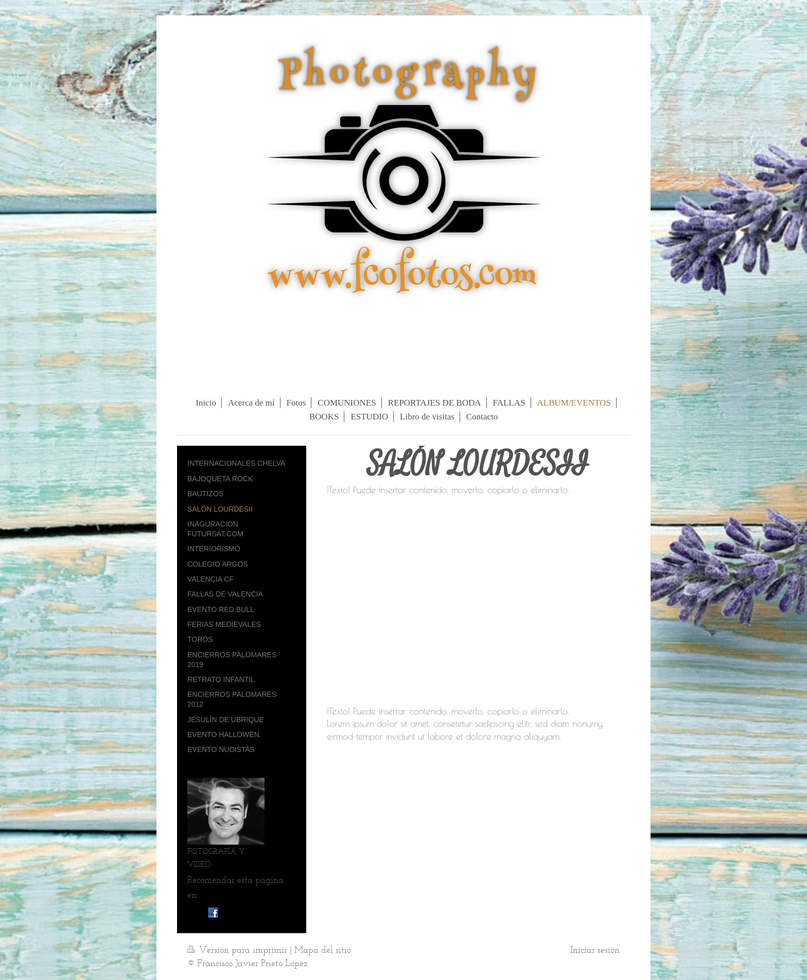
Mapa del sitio (322, 949)
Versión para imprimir (238, 949)
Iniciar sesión (595, 949)
